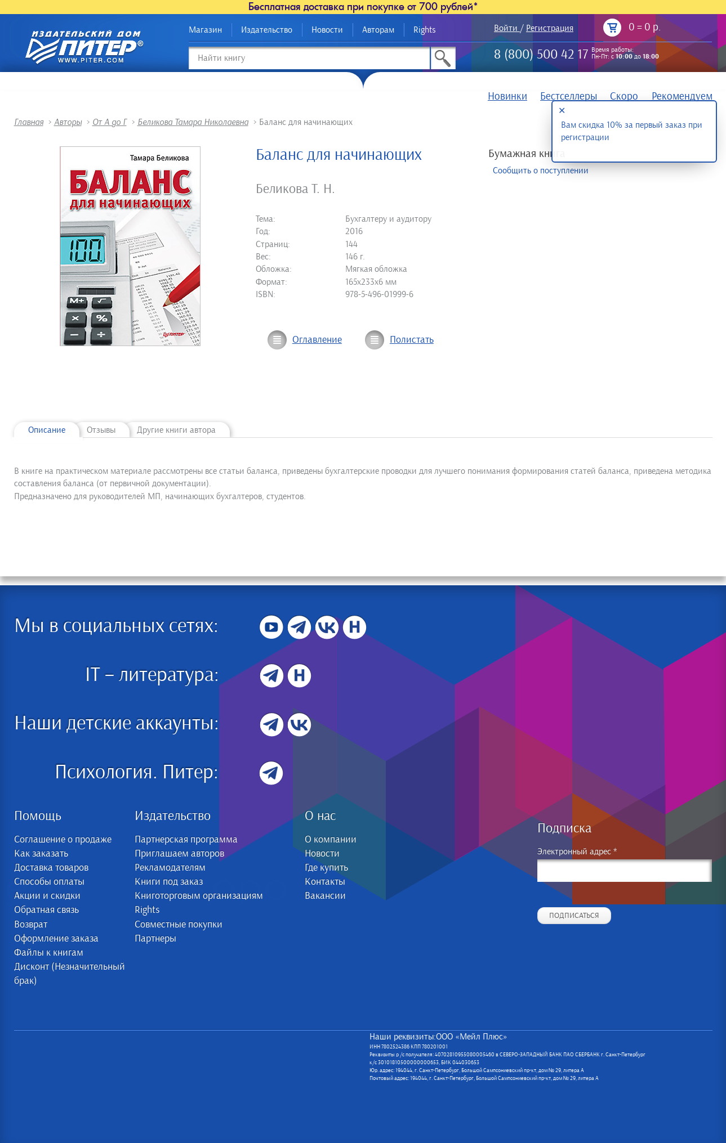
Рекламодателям (170, 867)
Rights (424, 30)
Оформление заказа (56, 938)
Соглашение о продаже (63, 839)
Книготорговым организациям (199, 896)
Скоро (624, 96)
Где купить (326, 867)
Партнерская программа (186, 839)
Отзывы (101, 430)
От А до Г (109, 122)
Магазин (205, 30)
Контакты (325, 881)
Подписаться (574, 915)
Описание (46, 430)
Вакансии (325, 896)
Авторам (378, 30)
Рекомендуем (682, 96)
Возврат (30, 924)
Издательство (266, 30)
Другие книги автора (176, 430)
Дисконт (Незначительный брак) (69, 974)
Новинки (507, 96)
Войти (506, 28)
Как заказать (41, 853)
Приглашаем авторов (179, 853)
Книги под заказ (169, 881)
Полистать (412, 340)
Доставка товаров (51, 867)
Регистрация (549, 28)
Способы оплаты (49, 881)
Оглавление (317, 340)
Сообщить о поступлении (541, 170)
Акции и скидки (47, 896)
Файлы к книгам (48, 952)
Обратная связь (46, 910)
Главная (28, 122)
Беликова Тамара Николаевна (192, 122)
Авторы (68, 122)
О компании (331, 839)
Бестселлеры (568, 96)
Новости (327, 30)
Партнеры (155, 938)
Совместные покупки (178, 924)
